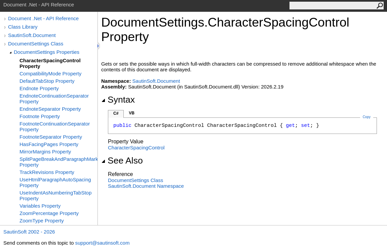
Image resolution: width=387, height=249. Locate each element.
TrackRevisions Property (47, 172)
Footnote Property (40, 116)
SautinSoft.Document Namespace (146, 186)
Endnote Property (39, 88)
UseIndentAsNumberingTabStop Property (55, 195)
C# (115, 113)
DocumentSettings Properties (46, 52)
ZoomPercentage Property (49, 213)
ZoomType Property (42, 220)
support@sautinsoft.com (102, 243)
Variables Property (40, 206)
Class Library (23, 27)
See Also (122, 160)
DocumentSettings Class (35, 43)
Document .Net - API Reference (43, 18)
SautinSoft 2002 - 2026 (29, 232)
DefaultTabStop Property (47, 81)
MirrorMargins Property (45, 151)
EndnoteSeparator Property (50, 109)
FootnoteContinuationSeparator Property (55, 126)
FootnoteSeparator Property (51, 137)
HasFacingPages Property (49, 144)
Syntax (118, 100)
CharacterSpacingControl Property (50, 63)
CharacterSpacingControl (136, 147)
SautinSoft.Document (32, 35)
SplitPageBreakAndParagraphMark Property (59, 162)
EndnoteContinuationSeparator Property (54, 98)
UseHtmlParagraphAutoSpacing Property (55, 182)
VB (131, 113)
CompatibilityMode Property (50, 73)
